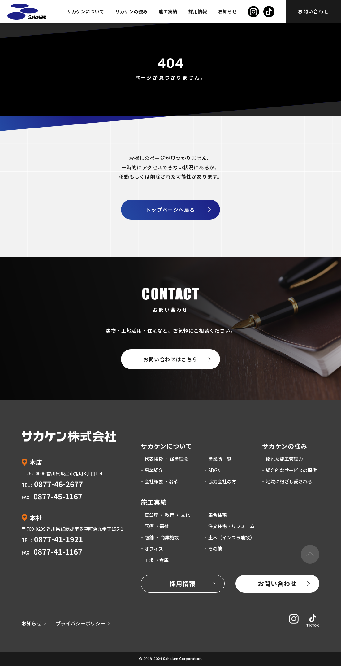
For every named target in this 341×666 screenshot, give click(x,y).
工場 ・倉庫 (157, 560)
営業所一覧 (219, 458)
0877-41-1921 (58, 538)
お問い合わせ (313, 11)
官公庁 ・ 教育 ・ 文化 (167, 514)
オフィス (154, 548)
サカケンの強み (131, 11)
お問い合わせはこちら (170, 359)
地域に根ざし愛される (289, 481)
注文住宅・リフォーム (231, 526)
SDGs (214, 470)
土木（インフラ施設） (231, 537)
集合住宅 (217, 514)
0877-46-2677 (58, 483)
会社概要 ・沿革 (161, 481)
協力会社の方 (222, 481)
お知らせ (227, 11)
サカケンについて (85, 11)
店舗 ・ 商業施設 (162, 537)
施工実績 (168, 11)
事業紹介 (154, 470)
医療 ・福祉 (157, 526)
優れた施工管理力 (284, 458)
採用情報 (197, 11)
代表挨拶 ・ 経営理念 (166, 458)
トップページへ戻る (170, 209)
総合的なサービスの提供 (291, 470)
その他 (215, 548)
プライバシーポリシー (80, 623)
